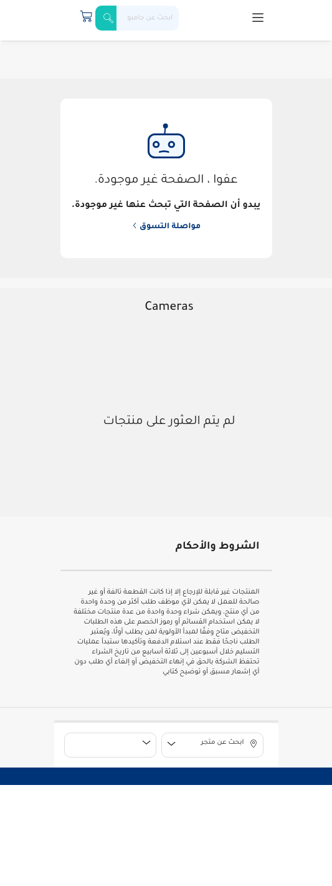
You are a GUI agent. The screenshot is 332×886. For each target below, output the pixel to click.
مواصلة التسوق (166, 227)
